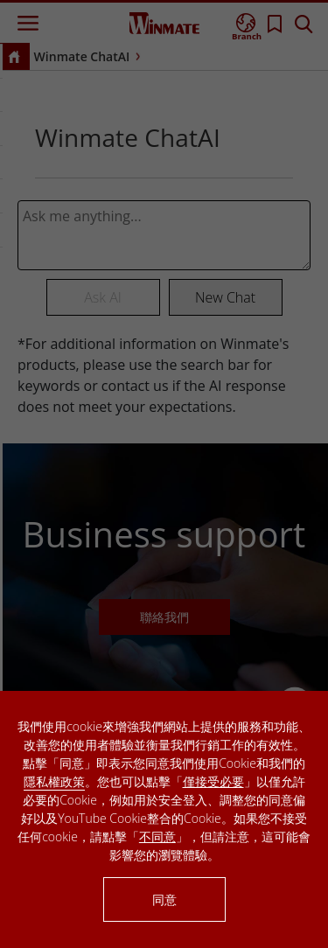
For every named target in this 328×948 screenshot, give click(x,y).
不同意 (157, 836)
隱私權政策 (54, 781)
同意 (164, 899)
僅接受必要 (213, 781)
